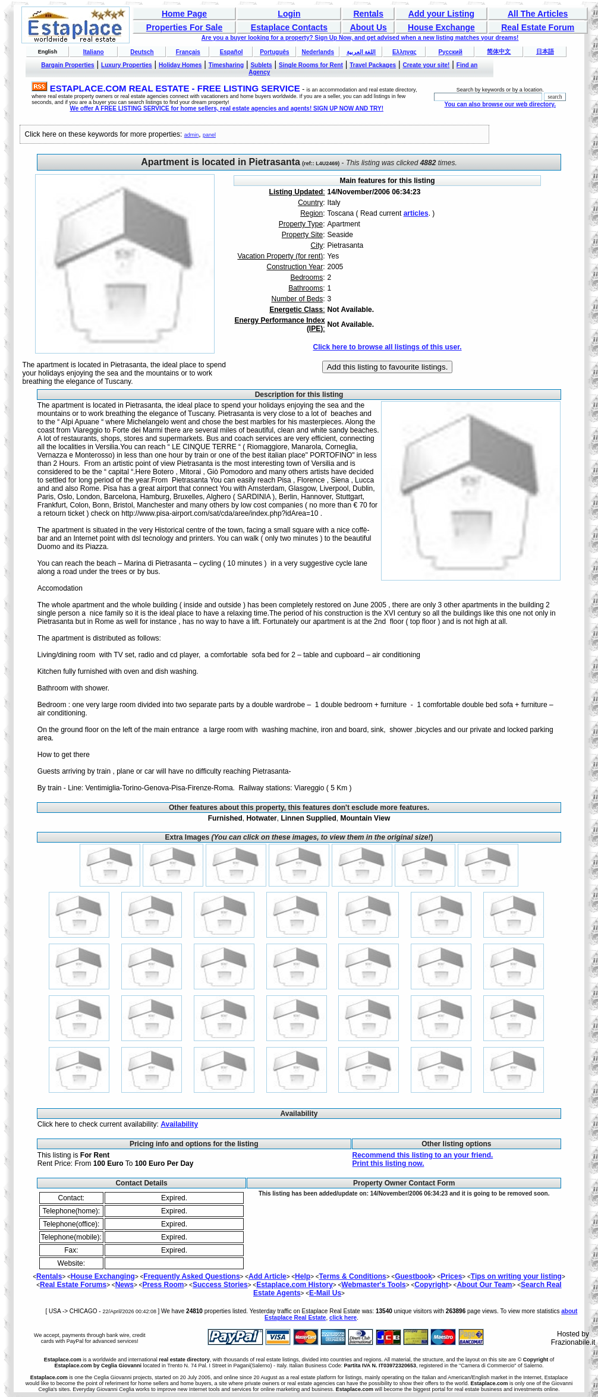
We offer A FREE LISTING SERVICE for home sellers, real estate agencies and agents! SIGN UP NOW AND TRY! (226, 108)
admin (191, 135)
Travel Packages (373, 65)
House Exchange (441, 27)
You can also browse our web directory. (500, 104)
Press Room (163, 1285)
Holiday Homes (180, 65)
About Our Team (484, 1285)
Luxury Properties (126, 65)
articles (416, 213)
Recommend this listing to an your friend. (422, 1155)
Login (289, 13)
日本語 (545, 51)
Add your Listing (441, 13)
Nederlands (317, 52)
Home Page (184, 13)
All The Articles (538, 13)
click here (343, 1317)
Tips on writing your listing (516, 1276)
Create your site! (425, 65)
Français (188, 52)
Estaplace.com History (294, 1285)
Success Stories (220, 1285)
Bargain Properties (67, 65)
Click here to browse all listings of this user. (387, 347)
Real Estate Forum (537, 27)
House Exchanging (103, 1276)
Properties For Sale (184, 27)
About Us (368, 27)
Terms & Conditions (352, 1276)
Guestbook (413, 1276)
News (124, 1285)
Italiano (93, 52)
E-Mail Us (325, 1293)
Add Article (267, 1276)
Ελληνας (404, 52)
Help (302, 1276)
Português (274, 52)
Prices (451, 1276)
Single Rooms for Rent (311, 65)
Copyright (431, 1285)
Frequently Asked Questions (191, 1276)
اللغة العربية (361, 52)
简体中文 (499, 51)
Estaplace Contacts (289, 27)
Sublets (261, 65)
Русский (450, 52)
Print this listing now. (388, 1163)
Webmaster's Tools (373, 1285)
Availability (179, 1124)
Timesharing (226, 65)
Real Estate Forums (73, 1285)
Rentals (368, 13)
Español (231, 52)
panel (209, 135)
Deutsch (141, 52)
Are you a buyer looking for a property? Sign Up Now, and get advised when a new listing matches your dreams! (360, 37)
